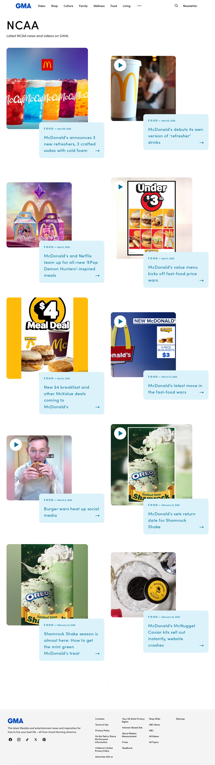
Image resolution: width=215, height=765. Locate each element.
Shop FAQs (154, 731)
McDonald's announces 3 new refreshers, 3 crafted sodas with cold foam (71, 147)
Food (49, 128)
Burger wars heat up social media (68, 518)
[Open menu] (139, 6)
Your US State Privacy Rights (133, 733)
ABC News (154, 737)
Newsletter (190, 6)
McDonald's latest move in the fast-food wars (173, 395)
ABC (151, 743)
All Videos (154, 749)
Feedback (127, 760)
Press (125, 754)
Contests (99, 731)
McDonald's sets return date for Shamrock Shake (175, 526)
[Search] (176, 5)
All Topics (154, 754)
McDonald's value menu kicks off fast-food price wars (171, 279)
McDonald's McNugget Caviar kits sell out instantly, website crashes (175, 644)
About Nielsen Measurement (129, 747)
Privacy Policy (102, 743)
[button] (120, 68)
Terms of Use (101, 737)
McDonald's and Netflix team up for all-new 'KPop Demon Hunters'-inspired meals (71, 272)
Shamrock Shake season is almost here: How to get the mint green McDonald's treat (70, 652)
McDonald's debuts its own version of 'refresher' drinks (174, 138)
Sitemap (180, 731)
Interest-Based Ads (132, 740)
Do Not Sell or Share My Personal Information (105, 751)
